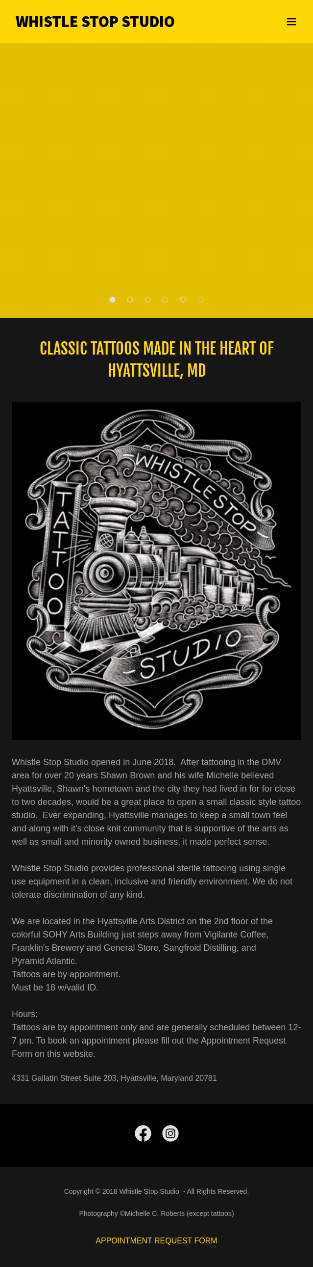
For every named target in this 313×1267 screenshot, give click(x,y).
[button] (291, 21)
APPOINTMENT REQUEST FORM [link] (156, 1241)
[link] (113, 24)
